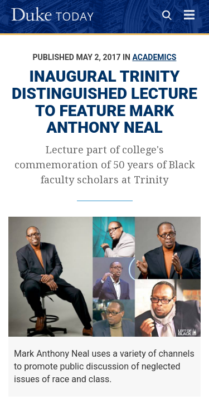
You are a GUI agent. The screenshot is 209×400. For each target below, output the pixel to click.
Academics (154, 57)
